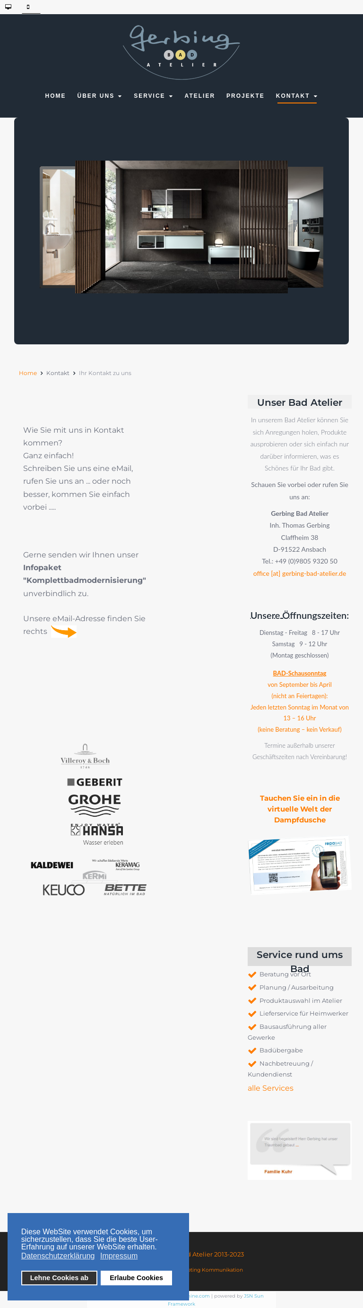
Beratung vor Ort (285, 974)
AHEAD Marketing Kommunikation (199, 1270)
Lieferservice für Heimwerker (303, 1013)
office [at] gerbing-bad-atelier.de (299, 573)
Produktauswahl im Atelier (300, 1000)
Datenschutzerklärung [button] (58, 1256)
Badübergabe (281, 1050)
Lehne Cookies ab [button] (59, 1278)
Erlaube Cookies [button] (136, 1278)
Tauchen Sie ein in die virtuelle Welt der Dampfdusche (300, 809)
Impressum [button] (119, 1256)
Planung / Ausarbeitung (296, 987)
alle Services (271, 1088)
